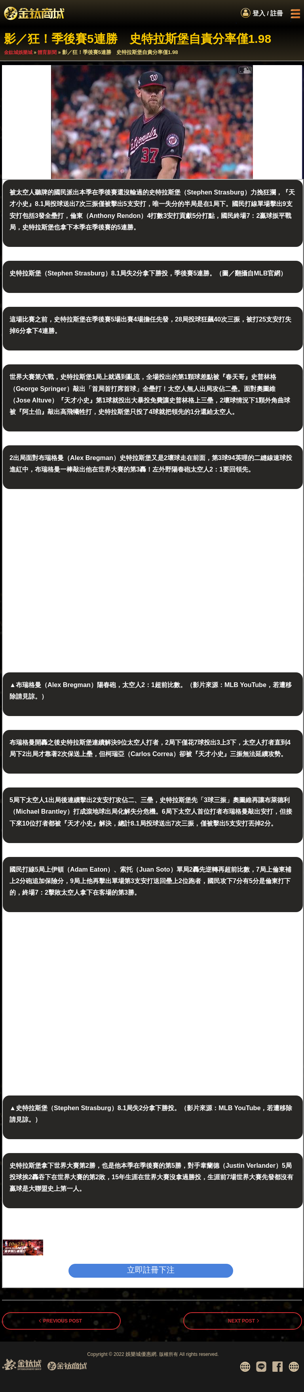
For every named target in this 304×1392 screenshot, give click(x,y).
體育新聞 (47, 52)
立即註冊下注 (151, 1269)
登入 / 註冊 (268, 13)
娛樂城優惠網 (140, 1354)
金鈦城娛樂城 (18, 52)
